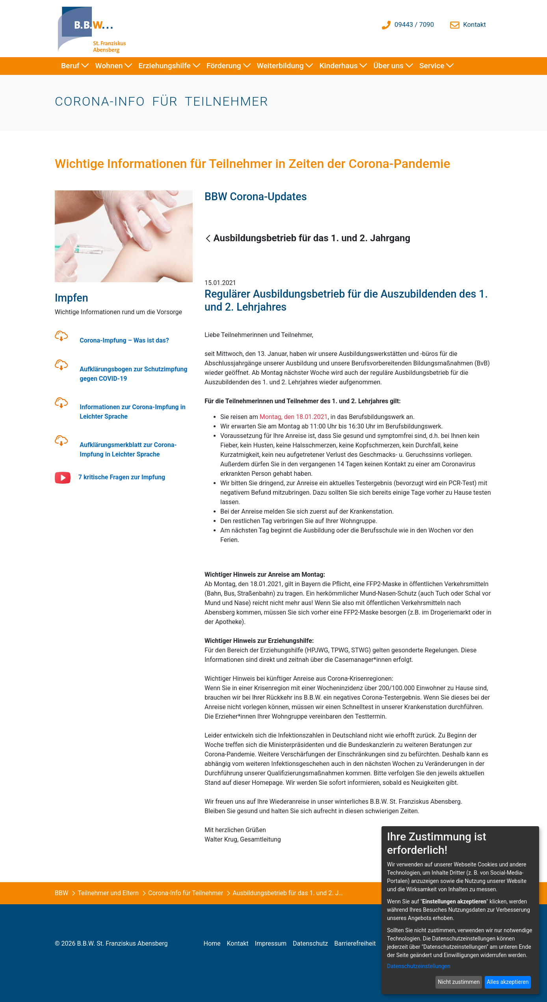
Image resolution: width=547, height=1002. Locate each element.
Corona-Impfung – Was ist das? (124, 340)
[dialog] (460, 910)
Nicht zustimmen (459, 982)
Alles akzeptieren (507, 982)
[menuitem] (75, 66)
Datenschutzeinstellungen (418, 966)
